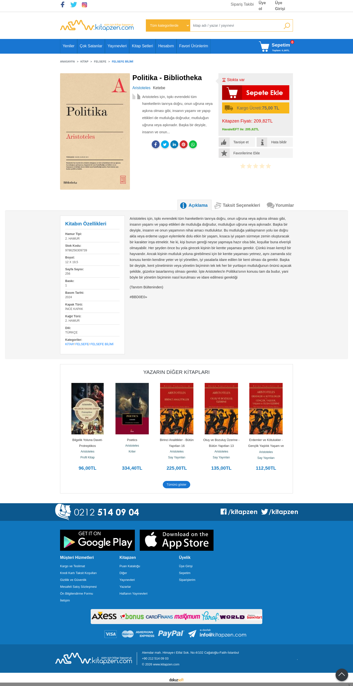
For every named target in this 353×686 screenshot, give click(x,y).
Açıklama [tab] (198, 205)
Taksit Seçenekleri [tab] (241, 205)
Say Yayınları (176, 457)
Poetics (132, 440)
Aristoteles (87, 451)
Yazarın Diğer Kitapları (176, 372)
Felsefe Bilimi (101, 344)
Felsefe (82, 344)
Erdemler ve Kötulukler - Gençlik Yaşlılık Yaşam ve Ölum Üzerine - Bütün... (266, 445)
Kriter (132, 451)
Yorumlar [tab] (284, 205)
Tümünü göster (177, 484)
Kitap (69, 344)
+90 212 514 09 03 (155, 658)
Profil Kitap (87, 457)
